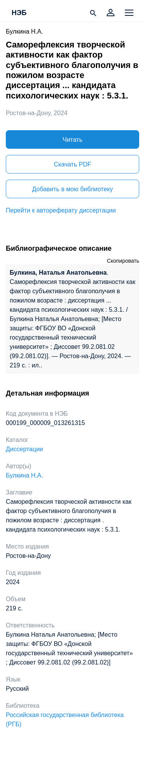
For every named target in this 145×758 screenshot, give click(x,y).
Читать (72, 139)
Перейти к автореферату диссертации (61, 210)
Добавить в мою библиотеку (72, 189)
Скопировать (123, 261)
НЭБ (19, 13)
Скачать (72, 164)
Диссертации (24, 449)
